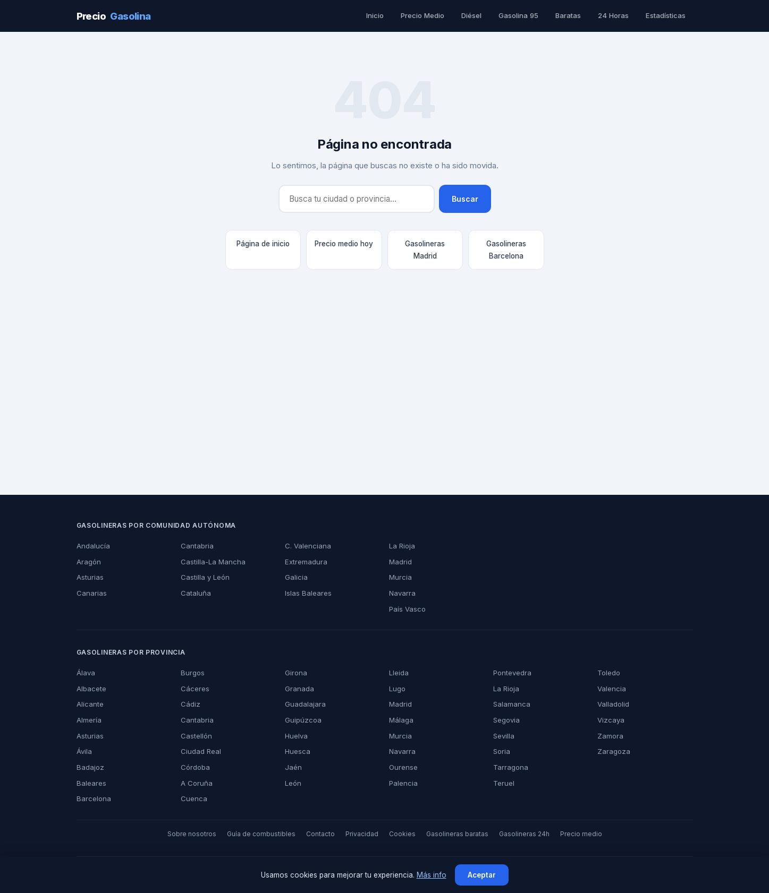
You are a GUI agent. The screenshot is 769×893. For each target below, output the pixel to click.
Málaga (401, 720)
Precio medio (571, 833)
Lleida (398, 672)
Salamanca (511, 704)
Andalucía (92, 546)
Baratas (570, 15)
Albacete (91, 688)
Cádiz (189, 704)
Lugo (397, 688)
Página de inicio (263, 243)
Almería (89, 720)
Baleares (91, 783)
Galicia (296, 577)
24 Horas (614, 15)
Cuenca (193, 798)
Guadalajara (304, 704)
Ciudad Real (200, 751)
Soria (501, 751)
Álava (85, 672)
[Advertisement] (385, 395)
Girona (296, 672)
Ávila (84, 751)
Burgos (192, 672)
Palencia (402, 783)
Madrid (400, 561)
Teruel (503, 783)
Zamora (610, 736)
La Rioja (402, 546)
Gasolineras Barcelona (506, 249)
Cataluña (195, 593)
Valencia (610, 688)
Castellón (196, 736)
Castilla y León (204, 577)
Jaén (292, 767)
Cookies (400, 833)
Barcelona (93, 798)
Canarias (91, 593)
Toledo (608, 672)
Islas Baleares (307, 593)
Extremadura (306, 561)
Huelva (296, 736)
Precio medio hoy (344, 243)
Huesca (297, 751)
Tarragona (510, 767)
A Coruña (196, 783)
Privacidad (362, 833)
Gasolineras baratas (453, 833)
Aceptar (479, 875)
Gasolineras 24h (516, 833)
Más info (430, 875)
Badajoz (90, 767)
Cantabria (197, 546)
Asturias (90, 577)
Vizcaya (609, 720)
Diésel (475, 15)
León (293, 783)
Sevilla (503, 736)
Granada (299, 688)
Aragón (88, 561)
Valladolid (613, 704)
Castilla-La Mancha (211, 561)
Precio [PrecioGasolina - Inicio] (113, 16)
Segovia (506, 720)
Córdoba (195, 767)
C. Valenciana (306, 546)
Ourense (403, 767)
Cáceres (193, 688)
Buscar (465, 199)
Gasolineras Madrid (425, 249)
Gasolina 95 (521, 15)
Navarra (402, 593)
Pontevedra (511, 672)
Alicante (90, 704)
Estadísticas (665, 15)
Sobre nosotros (201, 833)
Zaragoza (612, 751)
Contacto (323, 833)
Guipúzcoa (302, 720)
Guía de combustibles (266, 833)
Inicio (378, 15)
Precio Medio (425, 15)
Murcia (400, 577)
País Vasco (406, 609)
